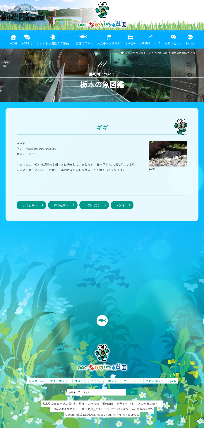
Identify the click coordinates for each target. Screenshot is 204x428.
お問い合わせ (173, 43)
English (190, 43)
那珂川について (150, 43)
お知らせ (27, 43)
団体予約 (80, 381)
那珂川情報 (161, 53)
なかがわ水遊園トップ (138, 53)
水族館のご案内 (83, 43)
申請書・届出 (37, 381)
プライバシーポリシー (105, 381)
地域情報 (130, 43)
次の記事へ (30, 205)
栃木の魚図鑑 (179, 53)
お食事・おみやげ (109, 43)
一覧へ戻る (92, 205)
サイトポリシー (60, 381)
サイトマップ (132, 381)
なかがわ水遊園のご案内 (53, 43)
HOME (13, 43)
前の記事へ (61, 205)
